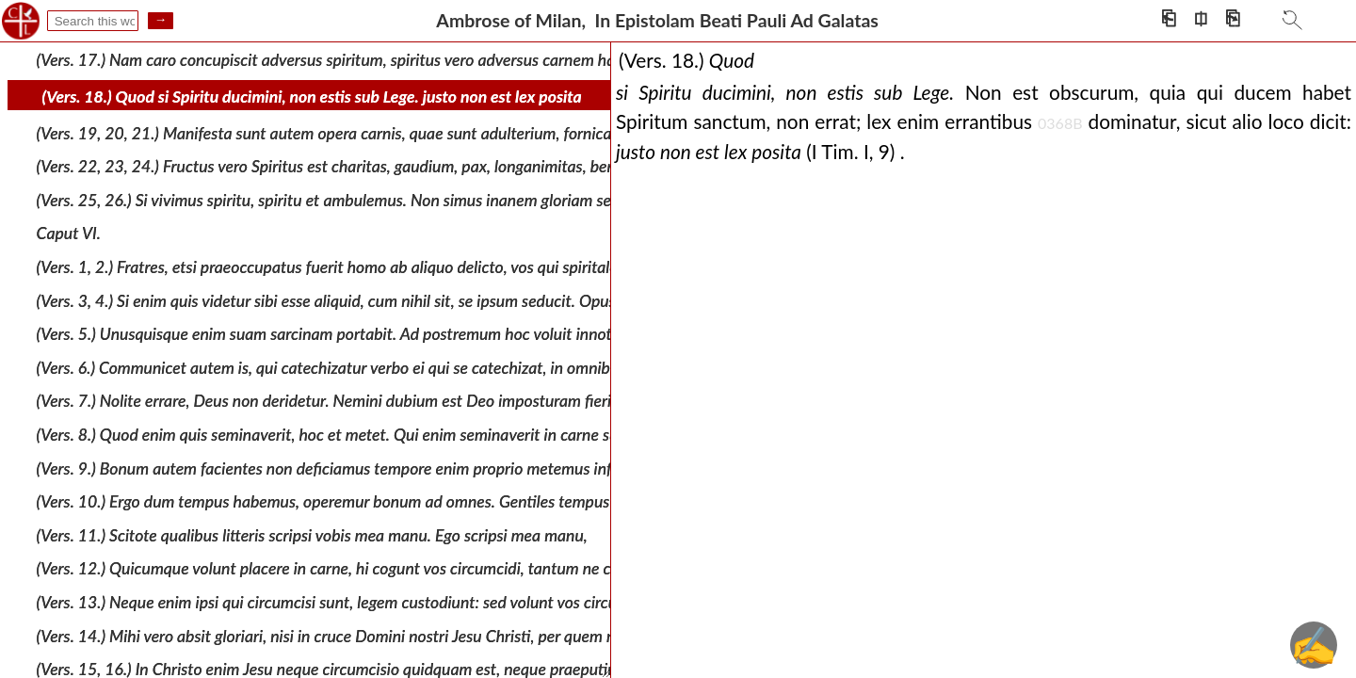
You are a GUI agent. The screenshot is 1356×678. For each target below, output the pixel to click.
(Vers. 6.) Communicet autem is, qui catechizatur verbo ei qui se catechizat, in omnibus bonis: (353, 368)
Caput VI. (69, 233)
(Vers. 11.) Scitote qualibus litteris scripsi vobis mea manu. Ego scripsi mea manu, (312, 535)
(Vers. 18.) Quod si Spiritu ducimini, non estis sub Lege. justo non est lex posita (312, 96)
